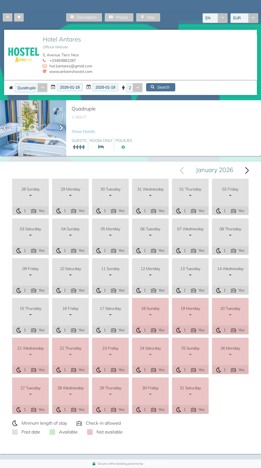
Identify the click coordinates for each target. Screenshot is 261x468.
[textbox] (70, 87)
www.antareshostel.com (70, 71)
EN (207, 17)
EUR (237, 17)
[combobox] (215, 18)
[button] (7, 17)
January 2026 (214, 170)
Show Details (83, 131)
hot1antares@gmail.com (70, 66)
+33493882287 (62, 60)
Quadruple (26, 87)
